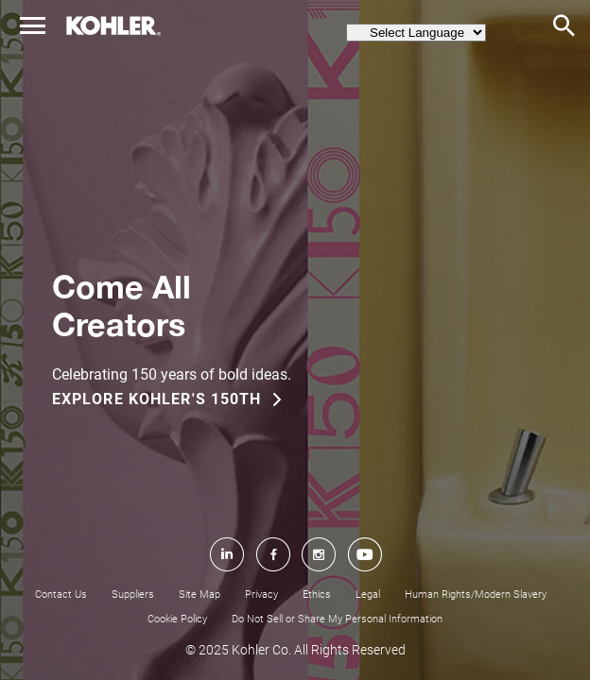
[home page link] (113, 26)
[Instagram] (319, 621)
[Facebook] (272, 621)
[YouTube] (365, 621)
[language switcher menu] (416, 33)
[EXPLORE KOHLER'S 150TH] (178, 399)
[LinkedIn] (226, 621)
